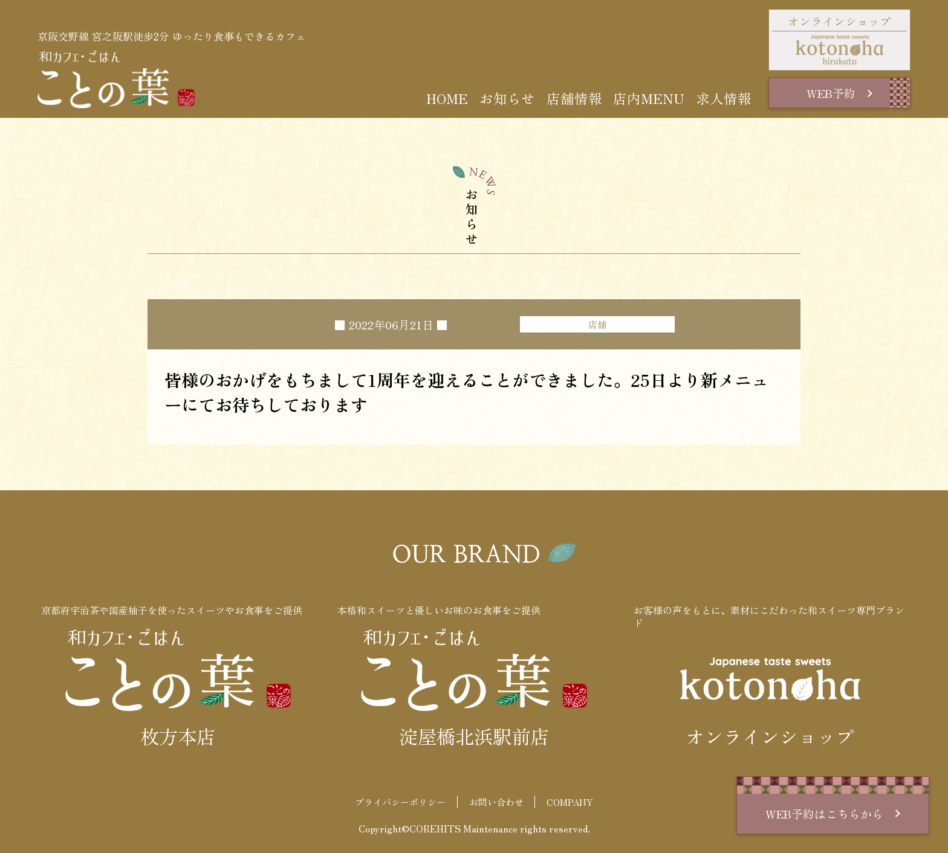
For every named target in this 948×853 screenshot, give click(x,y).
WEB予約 (839, 93)
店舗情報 (574, 98)
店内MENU (648, 98)
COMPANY (570, 802)
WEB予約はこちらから (832, 813)
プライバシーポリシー (400, 802)
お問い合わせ (496, 802)
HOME (447, 98)
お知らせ (507, 98)
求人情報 (724, 98)
